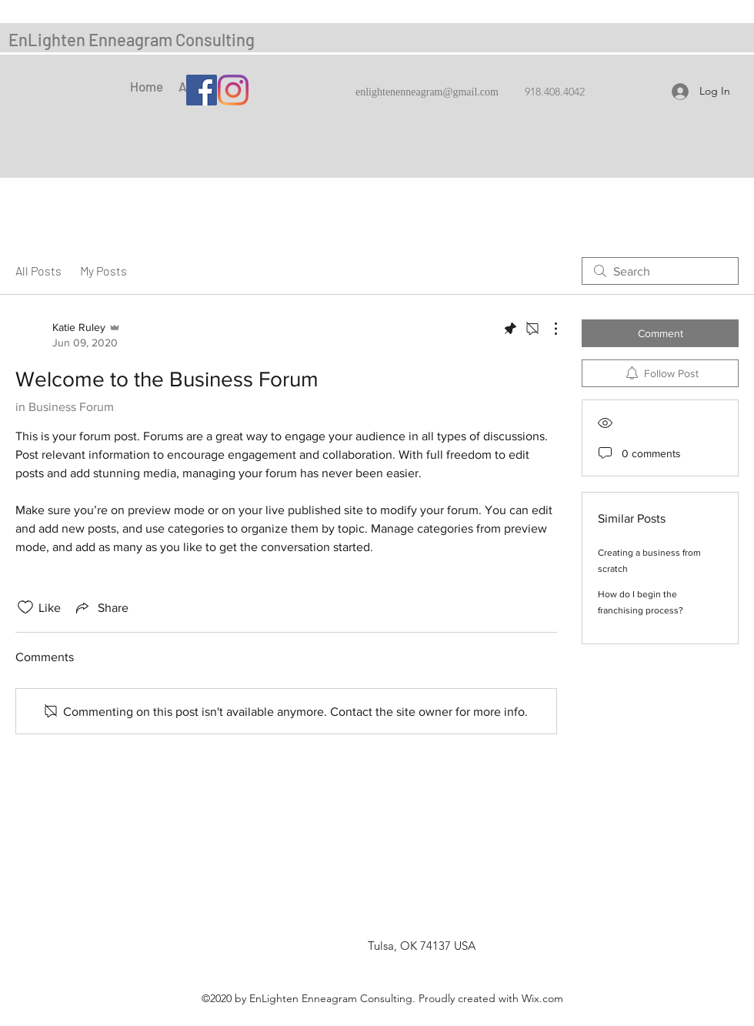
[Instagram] (233, 90)
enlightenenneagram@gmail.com (427, 92)
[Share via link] (100, 607)
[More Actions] (548, 328)
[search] (660, 271)
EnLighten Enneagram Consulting (131, 39)
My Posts (103, 270)
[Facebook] (201, 90)
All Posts (38, 270)
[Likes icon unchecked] (25, 607)
